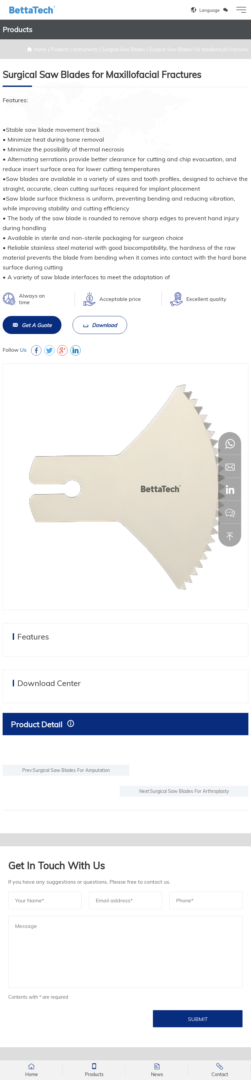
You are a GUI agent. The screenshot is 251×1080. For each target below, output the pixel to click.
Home (40, 49)
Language (209, 10)
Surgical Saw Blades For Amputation (71, 770)
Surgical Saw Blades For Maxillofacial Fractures (198, 49)
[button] (229, 489)
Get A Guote (32, 325)
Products (59, 49)
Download (100, 325)
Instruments (85, 49)
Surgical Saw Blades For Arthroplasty (189, 791)
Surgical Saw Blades (123, 49)
